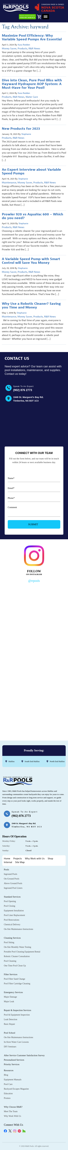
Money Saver (9, 48)
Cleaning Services (12, 938)
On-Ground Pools (11, 879)
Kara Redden (24, 44)
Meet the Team (11, 1111)
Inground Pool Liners (13, 888)
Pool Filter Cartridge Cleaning (17, 983)
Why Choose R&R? (13, 1107)
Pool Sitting (9, 942)
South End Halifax (32, 761)
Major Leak (9, 1001)
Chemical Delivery (12, 924)
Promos (7, 1098)
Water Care (32, 96)
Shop (50, 858)
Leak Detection (10, 1019)
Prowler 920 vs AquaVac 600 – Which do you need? (32, 216)
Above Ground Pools (13, 883)
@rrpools (34, 580)
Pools (6, 869)
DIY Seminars (10, 1046)
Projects (17, 858)
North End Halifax (57, 761)
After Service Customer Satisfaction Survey (24, 1055)
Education (8, 1093)
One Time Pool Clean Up (15, 965)
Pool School (9, 1033)
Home (7, 858)
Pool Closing (9, 906)
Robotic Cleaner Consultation (17, 956)
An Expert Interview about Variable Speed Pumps (31, 171)
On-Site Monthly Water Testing (17, 947)
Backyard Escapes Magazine (16, 1089)
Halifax (12, 761)
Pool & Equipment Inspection (17, 1015)
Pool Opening (10, 901)
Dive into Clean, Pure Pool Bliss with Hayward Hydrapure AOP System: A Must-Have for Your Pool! (32, 84)
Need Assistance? (27, 17)
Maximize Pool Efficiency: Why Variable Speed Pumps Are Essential (32, 37)
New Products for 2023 (21, 128)
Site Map (20, 862)
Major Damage (10, 997)
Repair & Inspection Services (17, 1010)
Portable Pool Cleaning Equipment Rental (22, 952)
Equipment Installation (14, 910)
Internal (8, 862)
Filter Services (10, 974)
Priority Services (11, 1064)
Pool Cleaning (10, 961)
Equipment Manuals (12, 1079)
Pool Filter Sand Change (14, 979)
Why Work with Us (35, 858)
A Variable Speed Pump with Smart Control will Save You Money (31, 261)
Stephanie (26, 134)
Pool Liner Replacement (14, 915)
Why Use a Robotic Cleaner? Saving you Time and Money (31, 305)
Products (22, 48)
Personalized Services (14, 1060)
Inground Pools (10, 874)
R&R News (34, 48)
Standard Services (12, 897)
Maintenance (9, 182)
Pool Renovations (11, 920)
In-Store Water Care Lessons (16, 1042)
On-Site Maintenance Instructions (18, 929)
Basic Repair (9, 1024)
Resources (8, 1070)
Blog (6, 1075)
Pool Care (8, 1084)
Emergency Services (13, 992)
